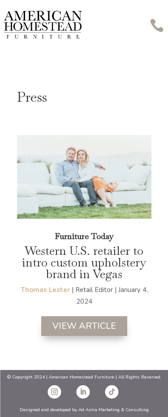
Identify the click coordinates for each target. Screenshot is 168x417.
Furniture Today (84, 236)
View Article (84, 326)
